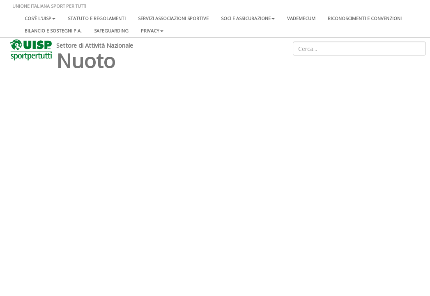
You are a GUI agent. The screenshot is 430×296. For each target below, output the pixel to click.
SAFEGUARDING (111, 31)
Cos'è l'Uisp (40, 18)
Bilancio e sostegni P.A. (53, 31)
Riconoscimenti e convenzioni (365, 18)
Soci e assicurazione (248, 18)
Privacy (152, 31)
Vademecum (301, 18)
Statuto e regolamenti (97, 18)
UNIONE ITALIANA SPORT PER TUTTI (49, 6)
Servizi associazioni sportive (173, 18)
